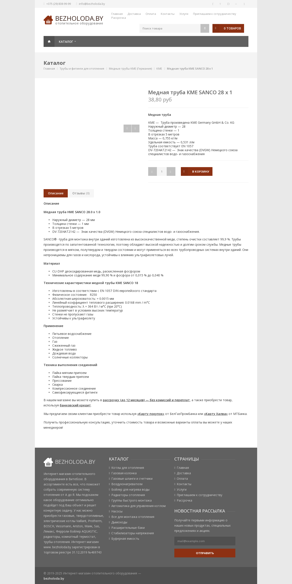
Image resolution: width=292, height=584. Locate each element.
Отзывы (81, 193)
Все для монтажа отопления (132, 517)
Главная (117, 14)
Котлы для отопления (127, 468)
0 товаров (232, 28)
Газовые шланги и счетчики (132, 479)
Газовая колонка (124, 473)
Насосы (116, 511)
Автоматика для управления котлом (138, 506)
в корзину (200, 171)
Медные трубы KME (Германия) (130, 68)
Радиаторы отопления (128, 495)
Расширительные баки (128, 528)
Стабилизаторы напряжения (132, 533)
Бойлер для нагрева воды (130, 490)
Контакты (168, 14)
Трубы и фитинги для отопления (82, 68)
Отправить (205, 553)
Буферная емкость (125, 539)
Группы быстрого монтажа (131, 500)
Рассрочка (118, 18)
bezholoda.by (79, 18)
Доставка (134, 14)
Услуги (183, 14)
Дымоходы (119, 522)
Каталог (66, 41)
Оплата (151, 14)
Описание (55, 193)
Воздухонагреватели (127, 484)
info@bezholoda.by (92, 4)
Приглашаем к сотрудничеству (214, 14)
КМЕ (159, 68)
